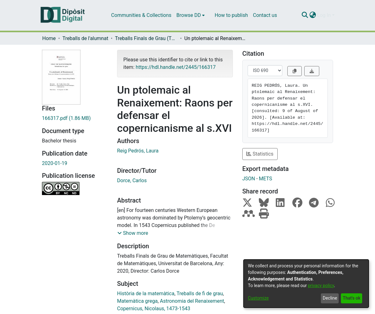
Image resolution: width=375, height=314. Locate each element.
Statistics (260, 154)
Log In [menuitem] (324, 15)
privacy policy (321, 285)
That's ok (351, 298)
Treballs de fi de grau (200, 293)
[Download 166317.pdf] (75, 118)
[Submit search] (305, 15)
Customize (258, 298)
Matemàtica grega (137, 301)
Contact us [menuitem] (265, 15)
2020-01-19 (54, 163)
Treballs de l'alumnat (85, 38)
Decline (330, 298)
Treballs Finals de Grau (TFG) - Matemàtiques (146, 38)
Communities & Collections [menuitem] (141, 15)
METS (265, 179)
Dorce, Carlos (132, 180)
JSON (248, 179)
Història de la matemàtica (145, 293)
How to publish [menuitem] (231, 15)
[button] (132, 233)
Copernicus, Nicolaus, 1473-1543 (153, 308)
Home (49, 38)
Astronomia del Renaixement (192, 301)
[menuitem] (191, 15)
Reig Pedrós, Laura (137, 151)
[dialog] (306, 284)
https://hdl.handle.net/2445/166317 (175, 67)
